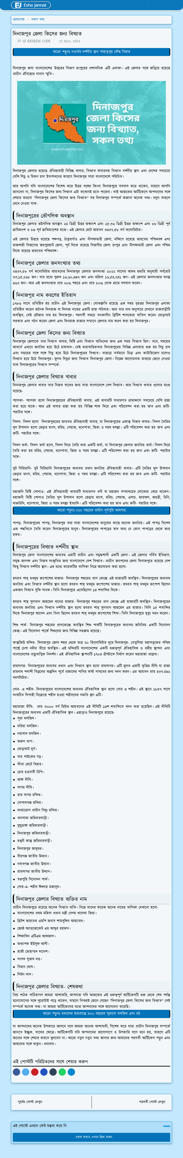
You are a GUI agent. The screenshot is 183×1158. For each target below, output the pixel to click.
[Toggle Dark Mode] (152, 5)
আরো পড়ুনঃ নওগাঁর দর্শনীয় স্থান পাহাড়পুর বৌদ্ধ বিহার (91, 52)
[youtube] (142, 5)
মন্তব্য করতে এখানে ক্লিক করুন (91, 1137)
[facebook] (127, 5)
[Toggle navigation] (168, 5)
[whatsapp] (135, 5)
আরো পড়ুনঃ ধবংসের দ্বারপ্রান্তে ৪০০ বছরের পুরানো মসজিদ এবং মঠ (91, 1013)
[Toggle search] (160, 5)
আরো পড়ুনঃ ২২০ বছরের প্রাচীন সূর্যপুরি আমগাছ (91, 510)
